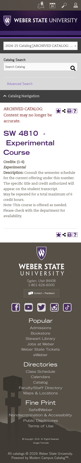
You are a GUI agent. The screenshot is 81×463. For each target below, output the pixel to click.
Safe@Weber (40, 410)
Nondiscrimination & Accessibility (40, 415)
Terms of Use (41, 426)
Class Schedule (40, 371)
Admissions (40, 328)
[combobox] (40, 46)
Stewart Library (40, 338)
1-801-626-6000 (41, 285)
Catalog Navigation (24, 96)
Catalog (40, 382)
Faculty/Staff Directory (40, 388)
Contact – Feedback (41, 293)
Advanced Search (20, 84)
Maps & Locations (40, 393)
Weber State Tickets (40, 349)
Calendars (40, 377)
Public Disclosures (40, 420)
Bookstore (40, 333)
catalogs (19, 453)
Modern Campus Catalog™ (49, 458)
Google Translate (41, 442)
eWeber (40, 355)
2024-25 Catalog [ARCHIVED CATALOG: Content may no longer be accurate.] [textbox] (41, 46)
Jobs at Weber (40, 344)
